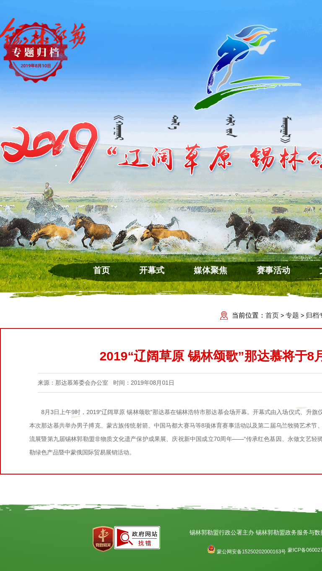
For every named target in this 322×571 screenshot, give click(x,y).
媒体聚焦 (210, 270)
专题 (292, 315)
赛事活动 (273, 270)
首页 (101, 270)
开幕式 (151, 270)
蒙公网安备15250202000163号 (246, 552)
